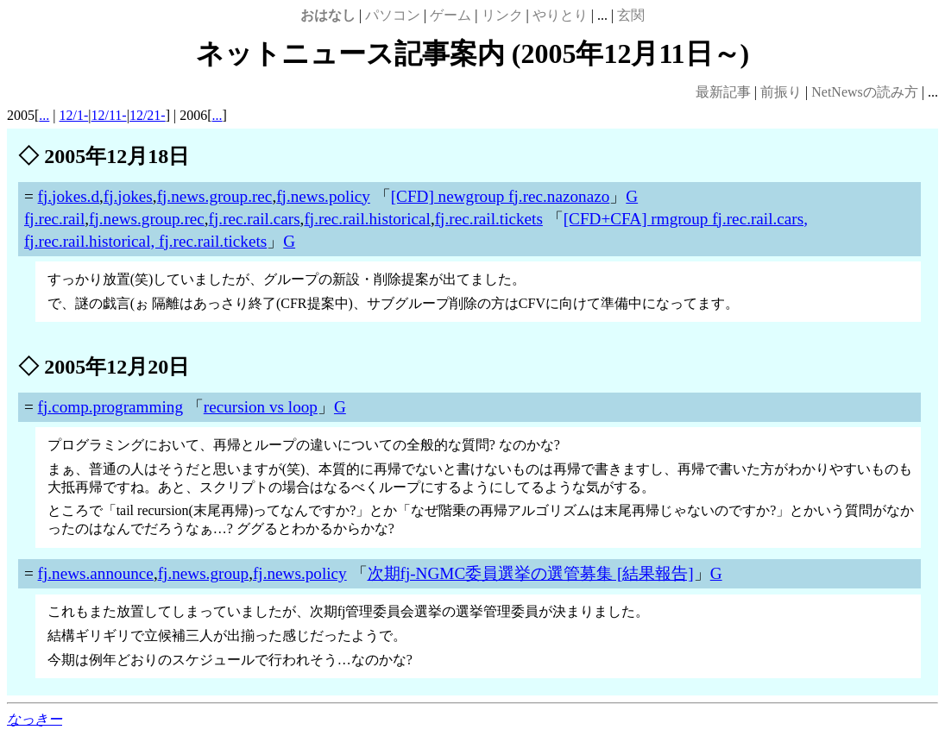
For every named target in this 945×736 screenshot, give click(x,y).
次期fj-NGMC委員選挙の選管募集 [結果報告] (531, 573)
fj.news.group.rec (215, 196)
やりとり (560, 15)
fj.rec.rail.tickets (489, 219)
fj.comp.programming (110, 407)
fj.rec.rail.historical (367, 219)
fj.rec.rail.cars (254, 219)
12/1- (74, 115)
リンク (502, 15)
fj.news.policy (323, 196)
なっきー (34, 719)
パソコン (392, 15)
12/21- (147, 115)
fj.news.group (203, 573)
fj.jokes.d (68, 196)
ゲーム (450, 15)
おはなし (328, 15)
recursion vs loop (261, 407)
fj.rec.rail (54, 219)
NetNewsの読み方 (864, 92)
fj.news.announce (96, 573)
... (44, 115)
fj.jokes (128, 196)
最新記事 (723, 92)
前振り (781, 92)
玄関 (631, 15)
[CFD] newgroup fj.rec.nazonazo (500, 196)
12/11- (109, 115)
